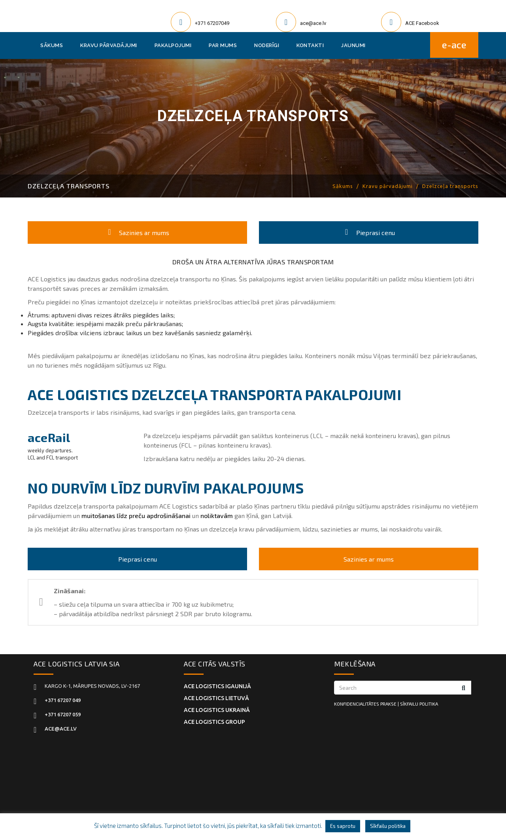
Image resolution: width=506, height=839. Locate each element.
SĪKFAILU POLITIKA (419, 703)
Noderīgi (266, 45)
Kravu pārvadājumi (108, 45)
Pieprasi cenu (369, 232)
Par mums (223, 45)
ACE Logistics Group (214, 717)
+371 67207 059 (63, 714)
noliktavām (216, 515)
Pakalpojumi (173, 45)
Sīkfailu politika (388, 826)
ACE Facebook (422, 23)
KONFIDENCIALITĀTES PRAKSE (365, 703)
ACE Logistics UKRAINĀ (216, 706)
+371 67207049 (212, 23)
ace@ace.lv (313, 23)
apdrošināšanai (169, 515)
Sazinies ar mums (137, 232)
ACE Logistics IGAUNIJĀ (217, 686)
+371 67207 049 (63, 700)
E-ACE (454, 45)
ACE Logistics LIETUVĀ (216, 696)
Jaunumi (353, 45)
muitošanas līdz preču (113, 515)
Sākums (51, 45)
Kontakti (310, 45)
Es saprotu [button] (342, 826)
